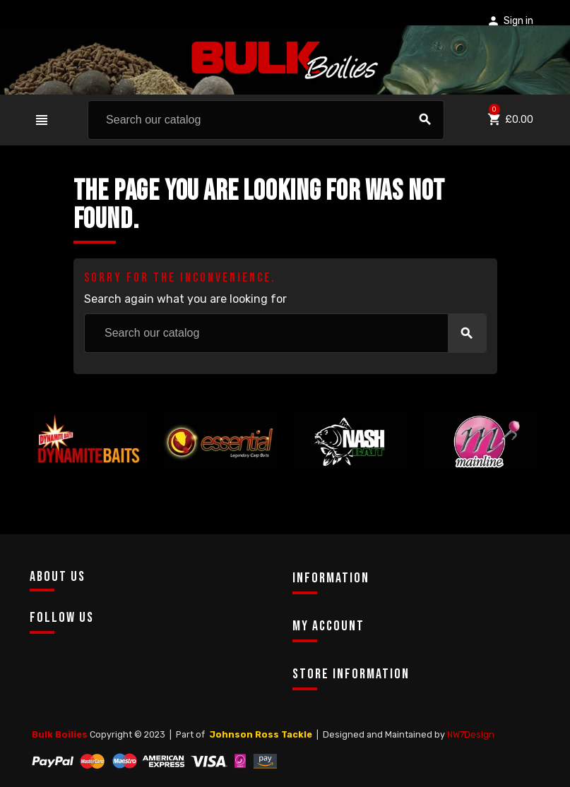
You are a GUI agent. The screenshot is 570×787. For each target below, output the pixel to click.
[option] (89, 467)
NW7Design (470, 734)
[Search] (266, 120)
